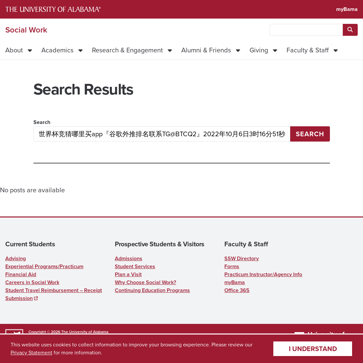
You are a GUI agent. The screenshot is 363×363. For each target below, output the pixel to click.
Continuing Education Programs (152, 290)
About (14, 50)
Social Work (26, 30)
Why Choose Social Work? (145, 282)
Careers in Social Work (32, 282)
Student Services (135, 266)
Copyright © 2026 (44, 332)
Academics (57, 50)
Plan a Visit (128, 274)
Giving (259, 50)
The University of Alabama (84, 332)
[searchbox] (306, 30)
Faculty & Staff (308, 50)
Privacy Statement (31, 352)
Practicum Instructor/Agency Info (263, 274)
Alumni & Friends (206, 50)
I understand (313, 349)
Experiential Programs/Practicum (44, 266)
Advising (15, 258)
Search (41, 122)
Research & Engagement (127, 50)
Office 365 (237, 290)
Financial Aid (20, 274)
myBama (347, 9)
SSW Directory (241, 258)
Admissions (128, 258)
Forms (231, 266)
